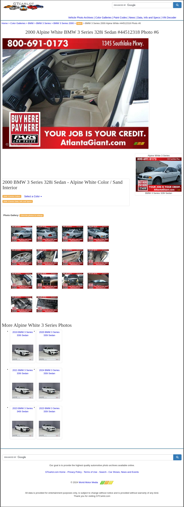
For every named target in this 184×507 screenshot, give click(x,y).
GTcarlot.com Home (55, 472)
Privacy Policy (75, 472)
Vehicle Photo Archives (80, 17)
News (132, 17)
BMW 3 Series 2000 (63, 23)
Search (102, 472)
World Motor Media (88, 482)
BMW (31, 23)
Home (5, 23)
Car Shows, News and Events (124, 472)
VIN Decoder (169, 17)
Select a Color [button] (33, 196)
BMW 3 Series (43, 23)
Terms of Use (90, 472)
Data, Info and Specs (148, 17)
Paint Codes (120, 17)
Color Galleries (103, 17)
